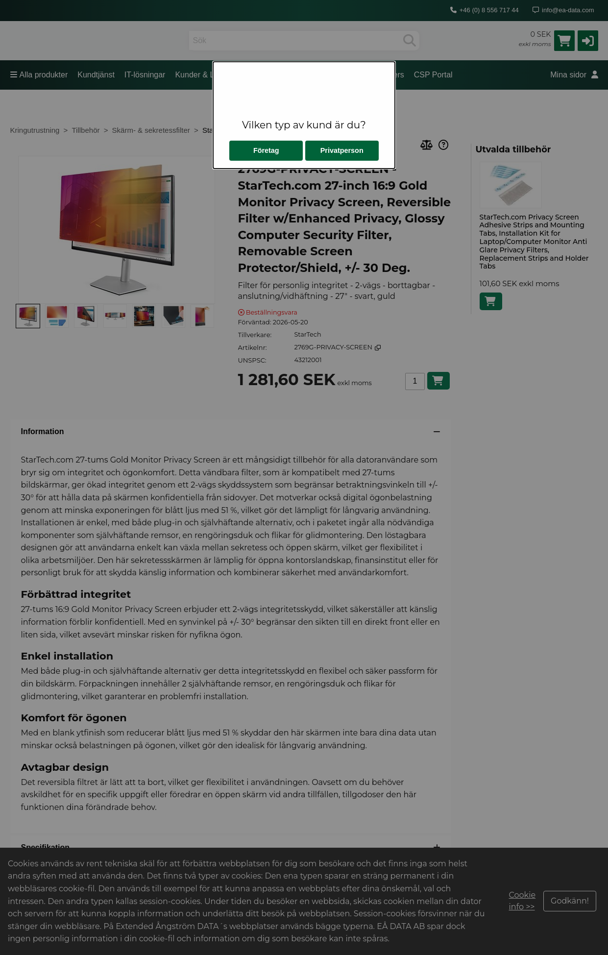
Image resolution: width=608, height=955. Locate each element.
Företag (266, 150)
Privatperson (342, 150)
